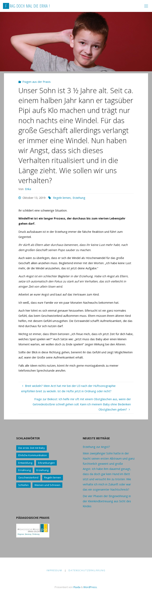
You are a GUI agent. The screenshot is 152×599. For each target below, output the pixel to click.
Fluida (76, 587)
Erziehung (79, 198)
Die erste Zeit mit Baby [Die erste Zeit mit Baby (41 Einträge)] (31, 448)
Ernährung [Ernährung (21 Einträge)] (24, 470)
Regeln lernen (62, 198)
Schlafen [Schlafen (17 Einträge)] (23, 485)
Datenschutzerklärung (86, 570)
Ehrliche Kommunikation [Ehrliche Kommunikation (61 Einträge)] (32, 455)
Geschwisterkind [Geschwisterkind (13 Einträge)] (28, 477)
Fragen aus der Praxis (36, 82)
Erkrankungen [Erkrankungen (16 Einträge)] (46, 463)
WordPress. (90, 587)
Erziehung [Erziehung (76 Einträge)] (42, 470)
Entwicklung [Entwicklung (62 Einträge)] (25, 463)
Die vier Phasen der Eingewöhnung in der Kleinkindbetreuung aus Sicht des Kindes (107, 501)
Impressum (54, 570)
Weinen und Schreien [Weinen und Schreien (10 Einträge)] (47, 485)
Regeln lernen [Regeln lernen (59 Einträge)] (52, 477)
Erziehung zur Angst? (96, 447)
